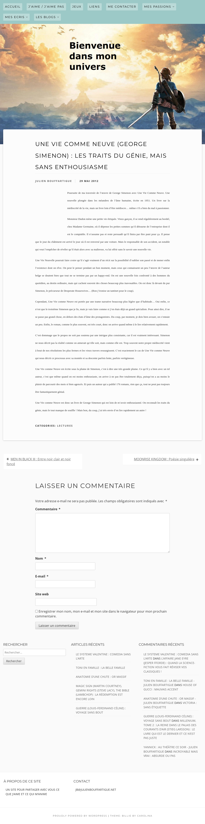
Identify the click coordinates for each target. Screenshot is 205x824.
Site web (42, 594)
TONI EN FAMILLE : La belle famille (100, 668)
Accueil (12, 6)
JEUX (76, 6)
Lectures (65, 425)
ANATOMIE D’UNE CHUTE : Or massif (101, 677)
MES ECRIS (15, 17)
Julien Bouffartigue (53, 181)
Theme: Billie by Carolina (131, 815)
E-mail (41, 576)
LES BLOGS (46, 17)
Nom (40, 558)
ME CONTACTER (122, 6)
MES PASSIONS (157, 6)
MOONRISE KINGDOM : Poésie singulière (164, 459)
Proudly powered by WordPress (80, 815)
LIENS (94, 6)
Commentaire (47, 509)
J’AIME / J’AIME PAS (46, 6)
